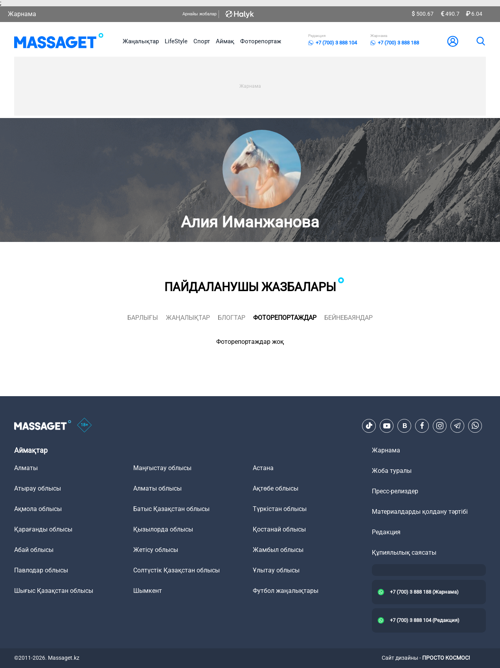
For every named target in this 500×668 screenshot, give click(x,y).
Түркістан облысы (280, 509)
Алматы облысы (157, 488)
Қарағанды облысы (43, 529)
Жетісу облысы (155, 550)
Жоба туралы (392, 470)
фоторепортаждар (284, 317)
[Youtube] (387, 426)
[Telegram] (457, 426)
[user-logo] (453, 41)
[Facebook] (422, 426)
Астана (263, 468)
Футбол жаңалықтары (285, 590)
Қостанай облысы (279, 529)
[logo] (58, 41)
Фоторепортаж (260, 41)
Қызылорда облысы (163, 529)
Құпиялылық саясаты (404, 552)
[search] (480, 41)
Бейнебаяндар (348, 317)
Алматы (26, 468)
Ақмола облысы (38, 509)
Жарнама (22, 14)
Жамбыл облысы (278, 550)
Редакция (386, 532)
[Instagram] (440, 426)
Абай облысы (33, 550)
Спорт (201, 41)
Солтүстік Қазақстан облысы (176, 570)
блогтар (231, 317)
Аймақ (225, 41)
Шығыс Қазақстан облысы (53, 590)
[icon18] (84, 425)
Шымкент (147, 590)
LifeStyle (176, 41)
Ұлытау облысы (276, 570)
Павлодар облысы (41, 570)
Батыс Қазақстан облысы (171, 509)
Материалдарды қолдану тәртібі (420, 511)
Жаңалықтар (141, 41)
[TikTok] (369, 426)
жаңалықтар (188, 317)
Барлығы (142, 317)
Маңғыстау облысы (162, 468)
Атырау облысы (37, 488)
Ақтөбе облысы (275, 488)
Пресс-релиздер (395, 491)
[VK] (404, 426)
